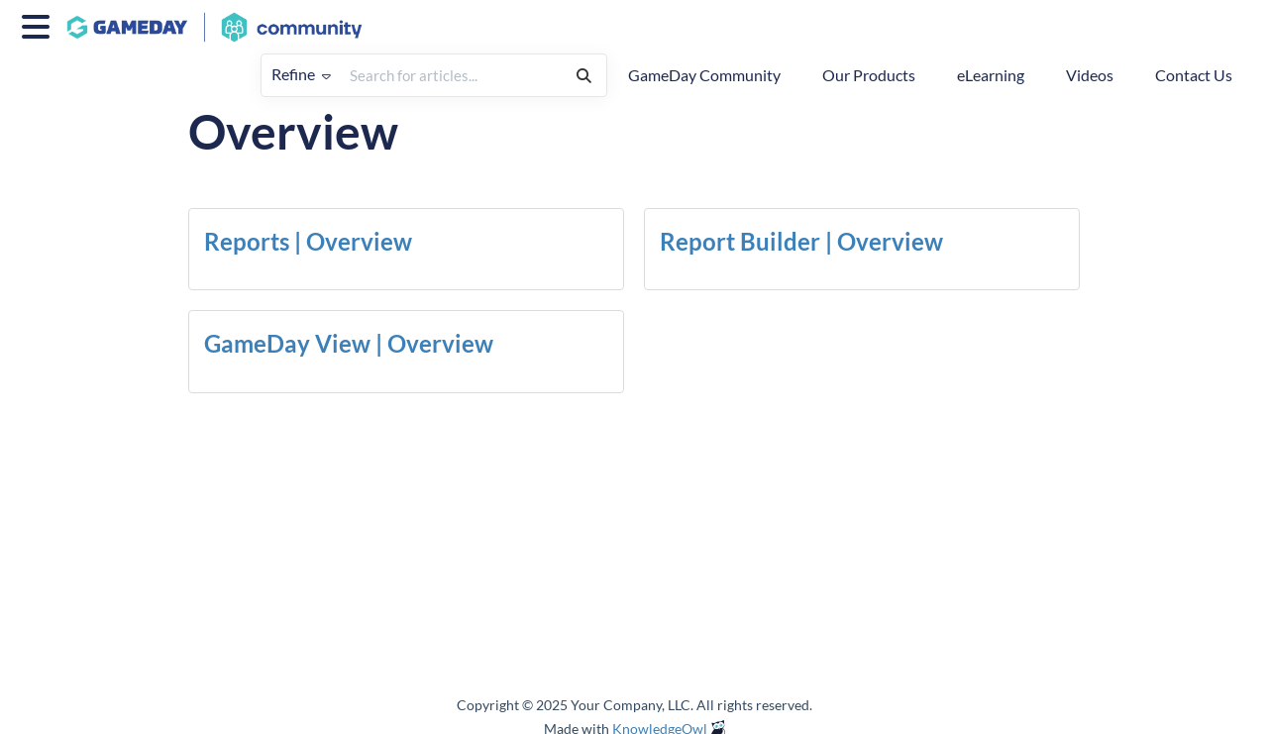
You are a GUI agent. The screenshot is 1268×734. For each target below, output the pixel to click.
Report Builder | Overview (801, 241)
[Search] (584, 75)
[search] (451, 75)
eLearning (990, 74)
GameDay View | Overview (348, 343)
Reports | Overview (308, 241)
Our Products (868, 74)
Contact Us (1193, 74)
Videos (1089, 74)
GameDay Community (704, 74)
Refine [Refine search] (301, 73)
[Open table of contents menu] (39, 24)
